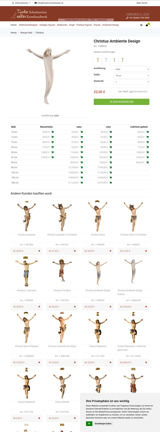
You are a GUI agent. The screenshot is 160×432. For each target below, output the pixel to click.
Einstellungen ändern (103, 424)
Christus (40, 32)
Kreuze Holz (26, 32)
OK (89, 424)
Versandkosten (140, 91)
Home (13, 32)
